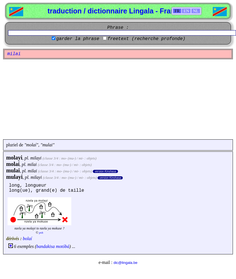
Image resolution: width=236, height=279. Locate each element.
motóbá (62, 246)
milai (32, 164)
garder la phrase (77, 38)
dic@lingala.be (125, 263)
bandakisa (45, 246)
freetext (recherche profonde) (146, 38)
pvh (41, 232)
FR (177, 11)
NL (196, 11)
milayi (35, 158)
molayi (14, 157)
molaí (13, 164)
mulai (13, 170)
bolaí (27, 238)
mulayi (14, 177)
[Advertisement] (118, 99)
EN (186, 11)
